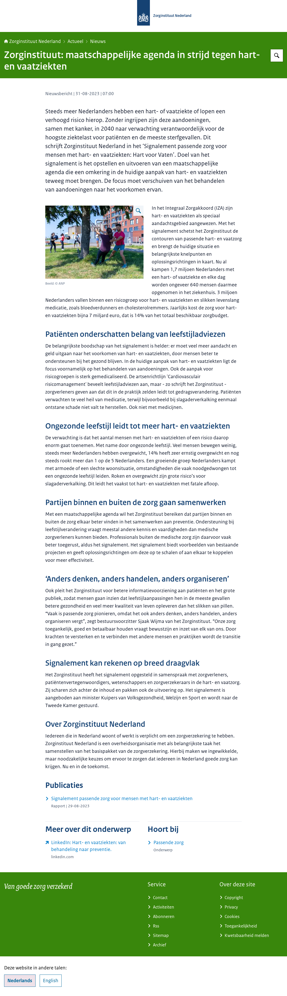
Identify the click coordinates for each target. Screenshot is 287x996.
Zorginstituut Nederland (32, 41)
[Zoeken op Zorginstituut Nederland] (277, 55)
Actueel (75, 41)
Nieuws (98, 41)
